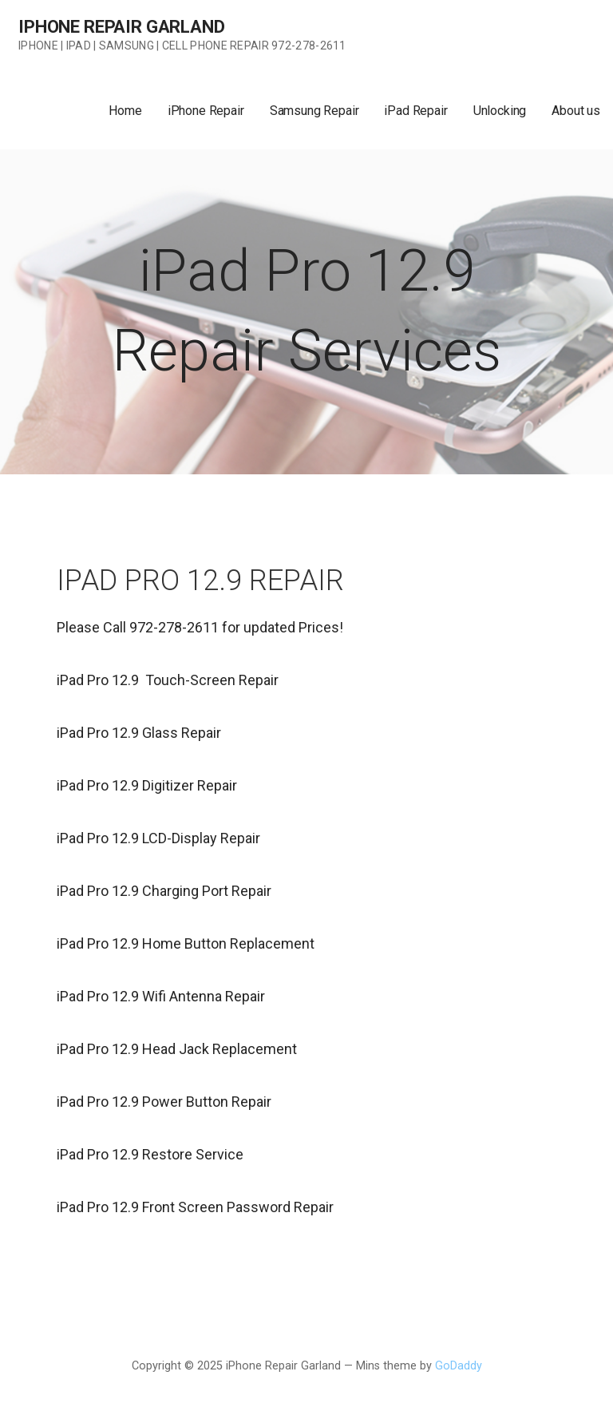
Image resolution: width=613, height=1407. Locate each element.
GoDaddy (458, 1366)
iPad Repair (415, 110)
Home (125, 110)
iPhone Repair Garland (121, 27)
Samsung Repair (314, 110)
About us (576, 110)
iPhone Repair (206, 110)
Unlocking (500, 110)
